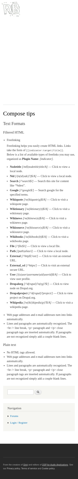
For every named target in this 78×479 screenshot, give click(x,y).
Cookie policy (48, 468)
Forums (14, 416)
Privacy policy (13, 468)
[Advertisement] (39, 61)
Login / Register (18, 422)
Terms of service (29, 468)
